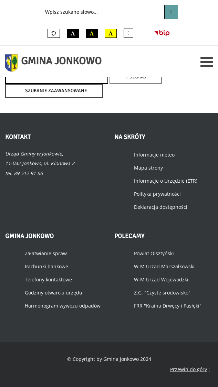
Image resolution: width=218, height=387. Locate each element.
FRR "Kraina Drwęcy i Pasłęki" (167, 305)
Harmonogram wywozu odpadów (63, 305)
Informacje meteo (154, 154)
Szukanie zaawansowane (54, 90)
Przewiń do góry (190, 369)
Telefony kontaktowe (48, 279)
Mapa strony (148, 167)
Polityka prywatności (157, 194)
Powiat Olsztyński (154, 253)
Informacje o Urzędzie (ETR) (165, 181)
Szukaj (171, 12)
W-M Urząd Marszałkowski (164, 266)
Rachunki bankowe (46, 266)
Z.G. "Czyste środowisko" (162, 292)
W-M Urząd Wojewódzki (161, 279)
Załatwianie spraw (46, 253)
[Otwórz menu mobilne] (206, 61)
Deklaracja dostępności (160, 207)
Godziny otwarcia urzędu (53, 292)
